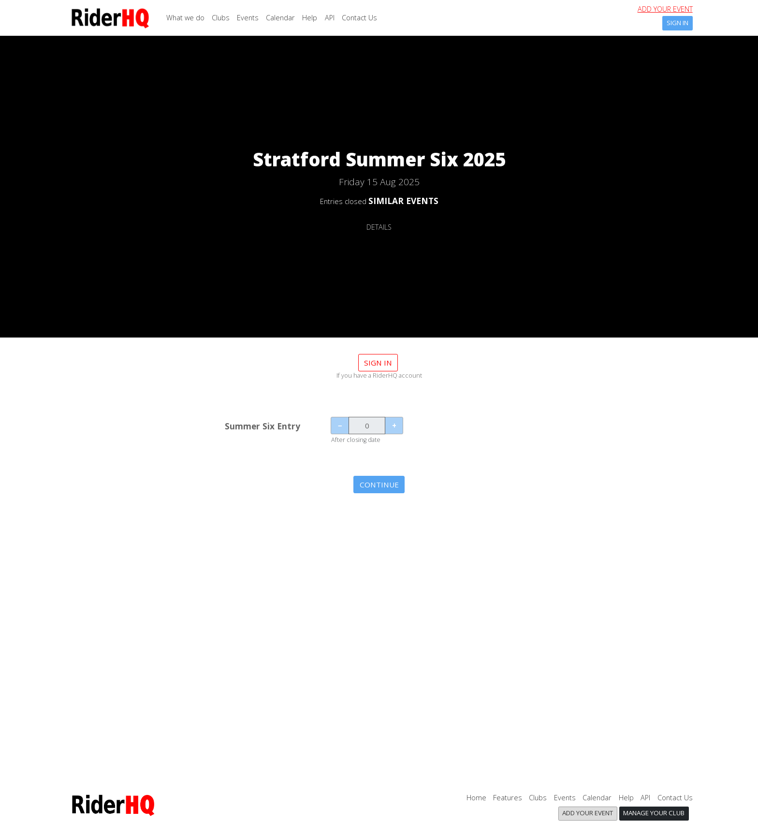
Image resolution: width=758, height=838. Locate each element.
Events (248, 17)
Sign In (677, 22)
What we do (185, 17)
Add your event (665, 9)
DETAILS (379, 227)
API (330, 17)
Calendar (280, 17)
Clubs (221, 17)
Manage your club (654, 813)
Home (476, 797)
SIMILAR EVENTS (403, 200)
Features (507, 797)
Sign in (378, 363)
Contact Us (359, 17)
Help (309, 17)
